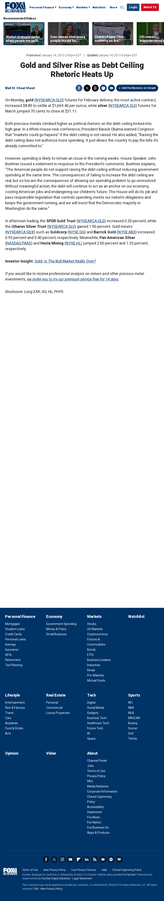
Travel (9, 713)
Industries (93, 665)
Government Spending (61, 624)
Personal (52, 702)
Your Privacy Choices (83, 869)
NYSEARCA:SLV (123, 105)
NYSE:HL (73, 243)
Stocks (91, 624)
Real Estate (56, 695)
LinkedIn (86, 859)
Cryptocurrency (97, 634)
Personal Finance (41, 7)
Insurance (11, 649)
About (92, 753)
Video (51, 753)
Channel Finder (97, 760)
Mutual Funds (96, 680)
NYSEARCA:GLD (49, 100)
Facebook (79, 88)
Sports (134, 695)
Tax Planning (13, 665)
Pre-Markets (95, 675)
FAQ (90, 781)
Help (104, 869)
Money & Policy (56, 629)
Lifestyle (12, 695)
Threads (95, 88)
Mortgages (12, 624)
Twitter (87, 88)
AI (88, 733)
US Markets (95, 629)
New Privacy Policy (55, 869)
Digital (91, 702)
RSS (94, 859)
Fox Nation (94, 822)
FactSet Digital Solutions (56, 878)
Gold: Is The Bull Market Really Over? (65, 261)
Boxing (132, 723)
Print (103, 88)
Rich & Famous (15, 707)
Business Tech (97, 718)
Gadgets (92, 713)
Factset (131, 874)
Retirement (12, 660)
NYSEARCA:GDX (20, 232)
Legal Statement (82, 878)
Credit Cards (13, 634)
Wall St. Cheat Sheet (20, 88)
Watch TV (150, 7)
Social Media (95, 707)
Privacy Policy (96, 776)
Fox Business (15, 7)
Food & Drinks (14, 728)
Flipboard (78, 859)
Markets (82, 7)
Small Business (56, 634)
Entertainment (15, 702)
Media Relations (98, 786)
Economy (65, 7)
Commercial (54, 707)
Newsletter (103, 859)
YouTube (70, 859)
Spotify (111, 859)
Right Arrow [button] (156, 33)
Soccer (133, 728)
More (113, 7)
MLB (131, 713)
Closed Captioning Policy (127, 869)
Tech (91, 695)
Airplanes (11, 723)
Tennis (132, 738)
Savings (10, 644)
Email (111, 88)
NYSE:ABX (127, 232)
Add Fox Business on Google (139, 88)
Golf (131, 733)
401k (8, 654)
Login (133, 7)
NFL (130, 702)
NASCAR (134, 718)
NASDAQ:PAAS (18, 243)
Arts (8, 733)
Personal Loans (15, 639)
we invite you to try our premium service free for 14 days (73, 279)
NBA (131, 707)
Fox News (93, 817)
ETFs (90, 654)
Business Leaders (99, 660)
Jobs (90, 765)
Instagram (62, 859)
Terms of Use (96, 771)
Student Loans (15, 629)
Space (91, 738)
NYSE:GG (77, 232)
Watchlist (98, 7)
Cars (8, 718)
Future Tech (95, 728)
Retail (91, 670)
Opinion (12, 753)
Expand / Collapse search (122, 7)
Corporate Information (102, 791)
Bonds (91, 649)
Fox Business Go (98, 827)
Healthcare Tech (98, 723)
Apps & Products (98, 832)
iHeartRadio (119, 859)
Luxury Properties (58, 713)
